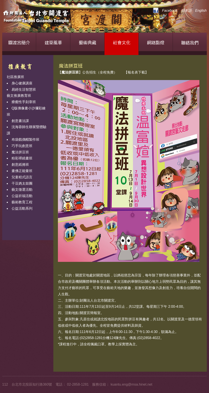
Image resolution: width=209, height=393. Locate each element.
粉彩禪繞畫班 (22, 158)
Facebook (165, 10)
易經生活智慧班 (24, 89)
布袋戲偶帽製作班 (25, 139)
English (201, 10)
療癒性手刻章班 (24, 102)
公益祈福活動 (22, 196)
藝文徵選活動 (22, 189)
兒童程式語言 (22, 177)
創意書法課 (20, 121)
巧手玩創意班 (22, 146)
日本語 (186, 10)
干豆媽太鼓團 (22, 183)
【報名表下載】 (136, 72)
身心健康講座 (22, 83)
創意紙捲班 (20, 164)
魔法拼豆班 (20, 152)
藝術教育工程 (22, 202)
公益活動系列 (22, 208)
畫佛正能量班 (22, 171)
